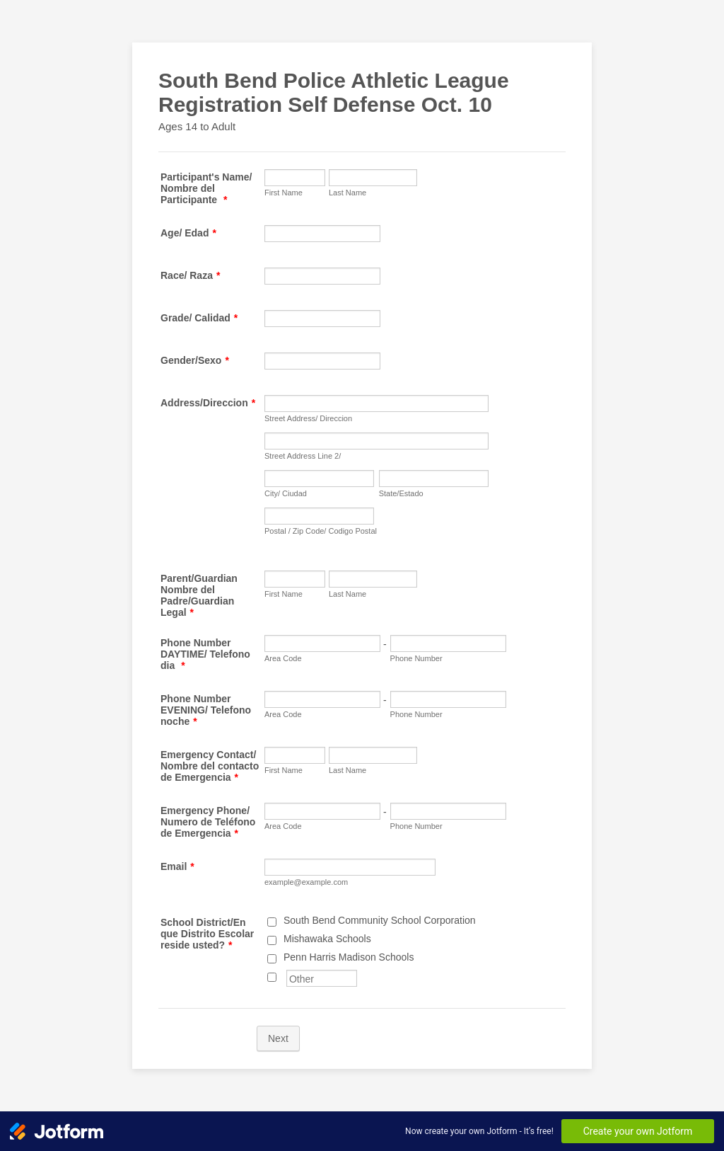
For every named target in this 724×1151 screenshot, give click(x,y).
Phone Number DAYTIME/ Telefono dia (205, 654)
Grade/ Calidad (199, 317)
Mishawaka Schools (327, 938)
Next (278, 1038)
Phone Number (416, 658)
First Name (283, 192)
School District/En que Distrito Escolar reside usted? (207, 934)
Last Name (347, 192)
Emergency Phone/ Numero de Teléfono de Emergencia (207, 822)
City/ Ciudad (285, 493)
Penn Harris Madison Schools (349, 957)
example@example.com (306, 882)
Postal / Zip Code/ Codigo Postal (320, 531)
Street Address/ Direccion (308, 418)
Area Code (283, 658)
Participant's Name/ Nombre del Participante (206, 188)
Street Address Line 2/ (302, 456)
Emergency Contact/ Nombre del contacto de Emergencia (209, 766)
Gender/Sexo (194, 360)
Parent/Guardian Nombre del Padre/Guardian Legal (199, 595)
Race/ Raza (190, 275)
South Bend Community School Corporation (380, 920)
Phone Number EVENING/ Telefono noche (205, 710)
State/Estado (401, 493)
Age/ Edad (188, 233)
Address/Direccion (207, 402)
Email (177, 866)
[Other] (271, 977)
